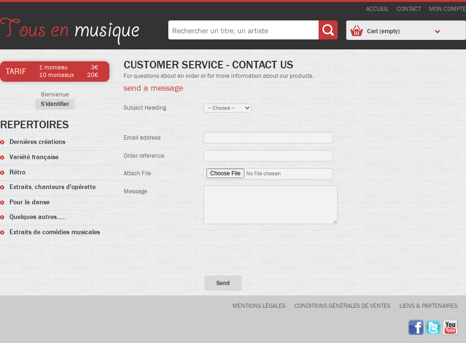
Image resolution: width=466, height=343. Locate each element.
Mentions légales (259, 306)
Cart (403, 31)
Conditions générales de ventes (342, 306)
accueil (377, 9)
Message (135, 192)
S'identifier (55, 104)
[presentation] (295, 249)
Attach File (137, 174)
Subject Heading (145, 108)
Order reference (144, 156)
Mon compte (447, 9)
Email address (142, 138)
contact (409, 9)
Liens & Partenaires (428, 306)
